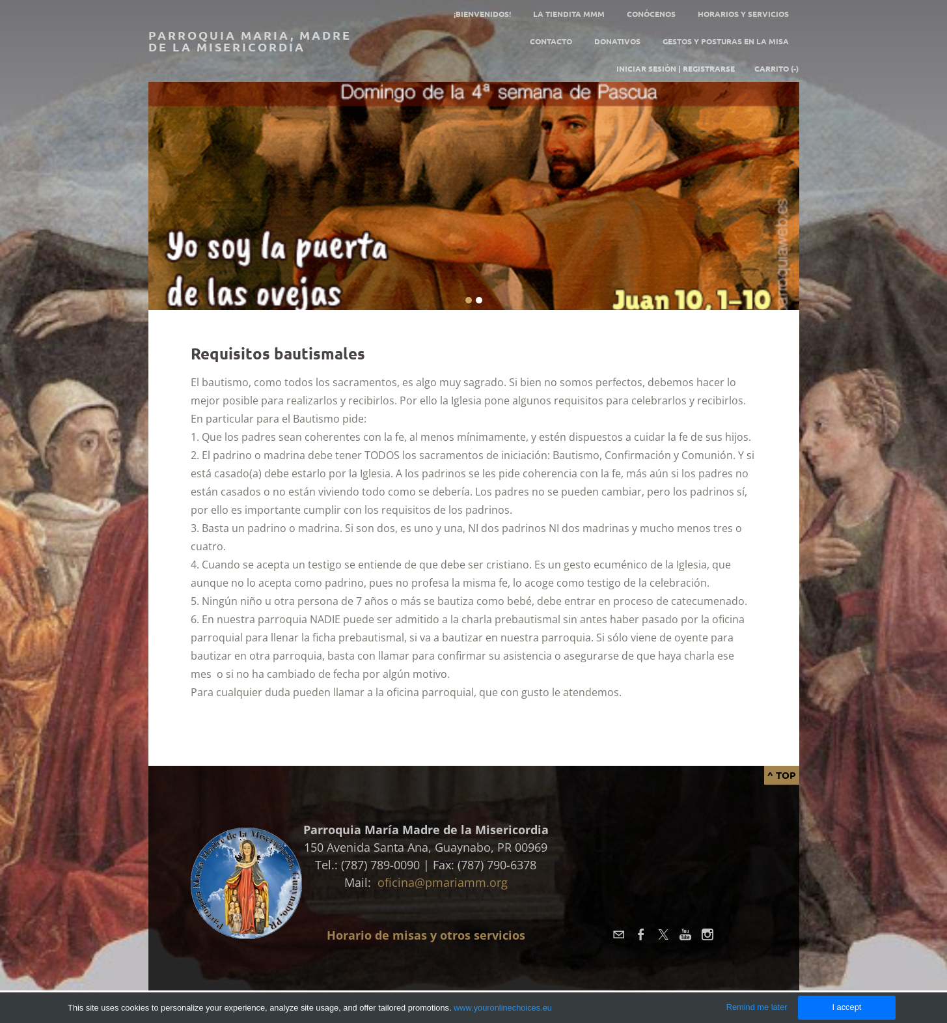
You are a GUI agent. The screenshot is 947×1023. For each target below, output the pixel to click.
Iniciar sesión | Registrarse (675, 68)
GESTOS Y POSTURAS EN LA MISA (726, 41)
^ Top (781, 774)
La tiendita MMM (569, 13)
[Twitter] (663, 934)
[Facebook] (641, 934)
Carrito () (776, 68)
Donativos (617, 41)
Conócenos (651, 13)
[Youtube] (685, 934)
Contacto (551, 41)
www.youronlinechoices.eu (503, 1008)
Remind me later (757, 1007)
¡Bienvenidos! (482, 13)
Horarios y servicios (743, 13)
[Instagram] (707, 934)
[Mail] (619, 934)
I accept (846, 1007)
